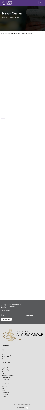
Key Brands (5, 368)
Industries (4, 373)
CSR (3, 388)
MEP (3, 349)
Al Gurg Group (6, 386)
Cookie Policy (5, 379)
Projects (4, 366)
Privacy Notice (6, 377)
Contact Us (5, 394)
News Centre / (8, 33)
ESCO (3, 353)
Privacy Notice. (30, 315)
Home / (2, 33)
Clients (4, 371)
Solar (3, 351)
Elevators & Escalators (8, 358)
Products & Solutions (7, 357)
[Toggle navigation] (40, 2)
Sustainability (5, 370)
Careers (4, 396)
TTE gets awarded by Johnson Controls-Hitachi (21, 33)
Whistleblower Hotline (8, 375)
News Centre (5, 392)
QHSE (3, 390)
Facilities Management (8, 355)
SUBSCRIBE (6, 319)
